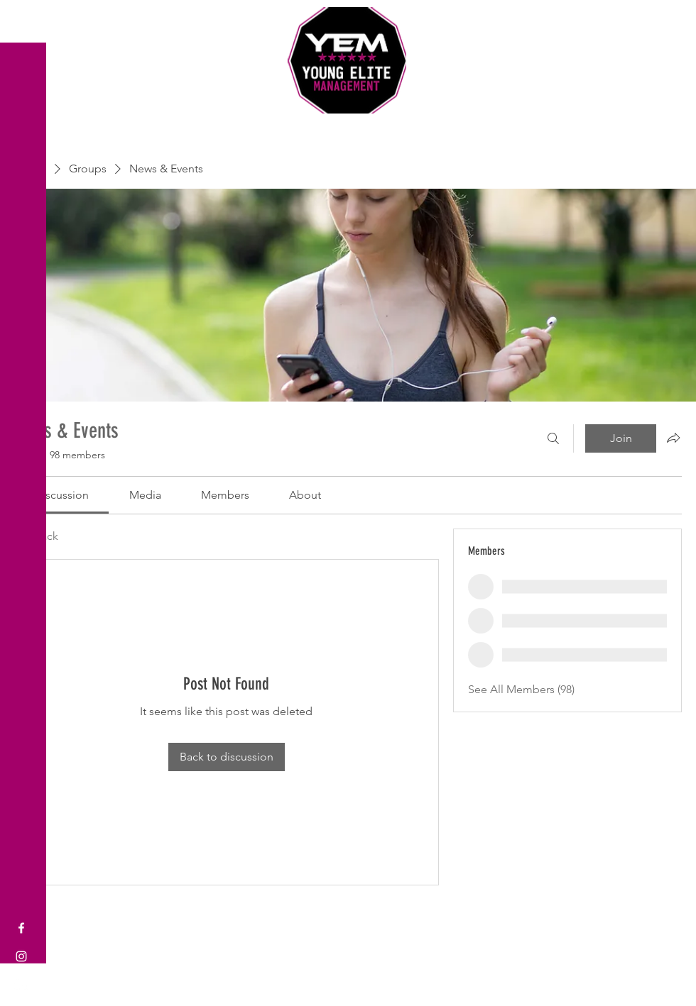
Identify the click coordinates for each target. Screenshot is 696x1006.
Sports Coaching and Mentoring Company (348, 128)
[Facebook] (21, 928)
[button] (24, 21)
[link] (61, 495)
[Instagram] (21, 956)
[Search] (553, 438)
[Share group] (673, 437)
